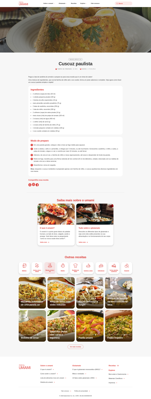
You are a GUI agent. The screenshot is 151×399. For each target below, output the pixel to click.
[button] (49, 3)
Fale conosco (95, 3)
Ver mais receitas (75, 347)
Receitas (74, 3)
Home (20, 10)
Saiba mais (44, 242)
